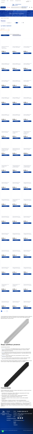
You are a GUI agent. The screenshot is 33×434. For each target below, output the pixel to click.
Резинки (15, 414)
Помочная (3, 357)
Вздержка (3, 355)
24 (14, 22)
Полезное (9, 416)
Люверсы (15, 424)
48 (16, 22)
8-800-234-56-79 (23, 411)
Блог (7, 0)
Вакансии (2, 2)
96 (18, 22)
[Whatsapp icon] (3, 431)
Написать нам (20, 420)
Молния (15, 413)
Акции (9, 7)
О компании (3, 0)
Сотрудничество (18, 0)
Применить (5, 35)
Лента (15, 418)
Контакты (11, 0)
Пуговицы (16, 420)
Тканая (3, 352)
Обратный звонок (24, 7)
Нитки (15, 411)
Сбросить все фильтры (17, 35)
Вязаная (3, 348)
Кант (14, 416)
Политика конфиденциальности (28, 430)
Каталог (3, 7)
